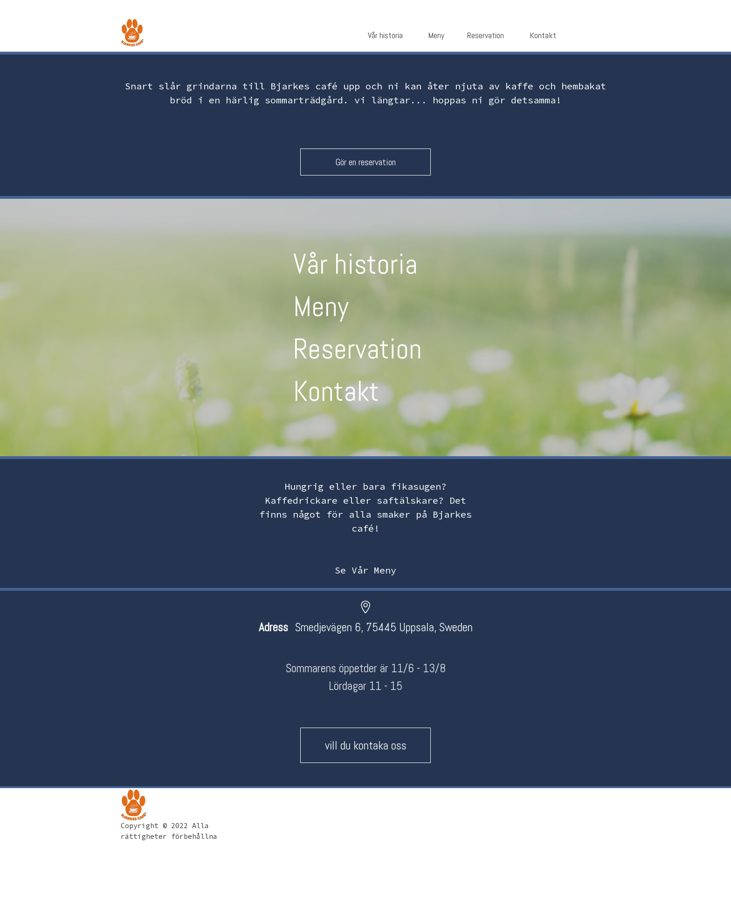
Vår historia (355, 264)
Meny (321, 306)
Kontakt (336, 391)
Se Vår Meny (365, 570)
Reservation (357, 349)
